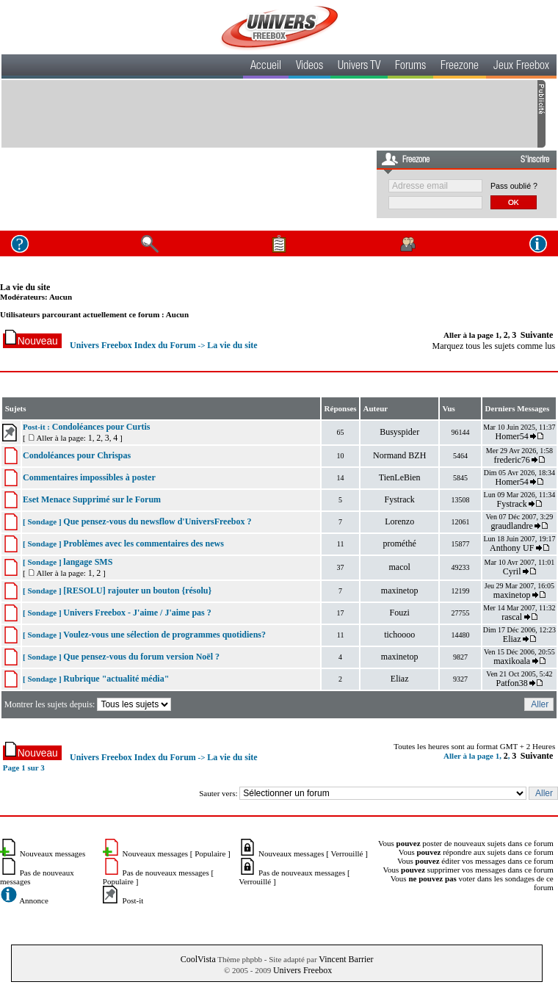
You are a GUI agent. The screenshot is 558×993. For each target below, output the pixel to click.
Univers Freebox (302, 970)
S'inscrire (535, 160)
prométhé (399, 543)
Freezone (460, 67)
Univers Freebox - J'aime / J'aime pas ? (137, 612)
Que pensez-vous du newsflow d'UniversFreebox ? (157, 521)
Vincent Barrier (346, 959)
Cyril (512, 571)
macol (399, 567)
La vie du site (25, 287)
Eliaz (512, 639)
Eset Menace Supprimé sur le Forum (92, 499)
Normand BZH (399, 455)
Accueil (265, 67)
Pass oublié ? (513, 185)
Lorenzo (399, 521)
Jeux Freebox (521, 67)
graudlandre (512, 526)
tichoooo (399, 634)
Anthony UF (512, 548)
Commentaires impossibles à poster (89, 477)
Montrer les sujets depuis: (89, 704)
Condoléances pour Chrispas (77, 455)
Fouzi (400, 612)
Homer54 (511, 436)
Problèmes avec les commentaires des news (143, 543)
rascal (511, 617)
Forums (410, 67)
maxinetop (399, 590)
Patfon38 (511, 683)
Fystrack (400, 499)
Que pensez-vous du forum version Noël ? (141, 656)
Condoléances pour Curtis (101, 427)
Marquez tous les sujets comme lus (494, 346)
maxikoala (511, 661)
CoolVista (198, 959)
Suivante (537, 335)
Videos (309, 67)
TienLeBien (400, 477)
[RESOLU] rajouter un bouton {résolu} (137, 590)
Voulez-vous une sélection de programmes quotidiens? (164, 634)
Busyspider (399, 432)
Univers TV (359, 67)
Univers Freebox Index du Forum (133, 345)
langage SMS (87, 562)
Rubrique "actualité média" (116, 679)
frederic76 (512, 460)
